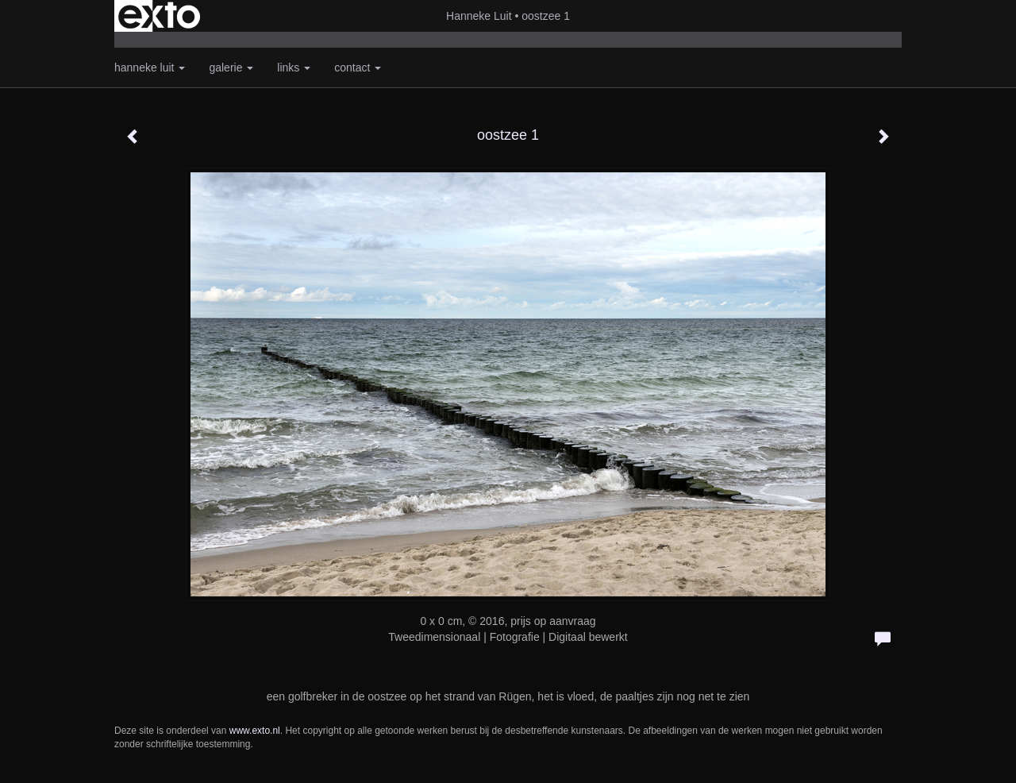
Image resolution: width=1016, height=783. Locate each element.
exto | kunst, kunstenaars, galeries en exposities (159, 16)
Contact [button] (357, 67)
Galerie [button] (231, 67)
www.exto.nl (254, 730)
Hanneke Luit (479, 16)
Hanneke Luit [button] (149, 67)
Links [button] (293, 67)
